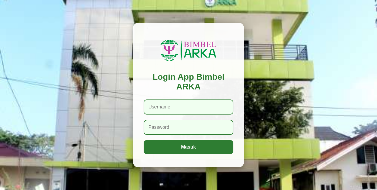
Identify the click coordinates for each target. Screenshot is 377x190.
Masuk (188, 147)
